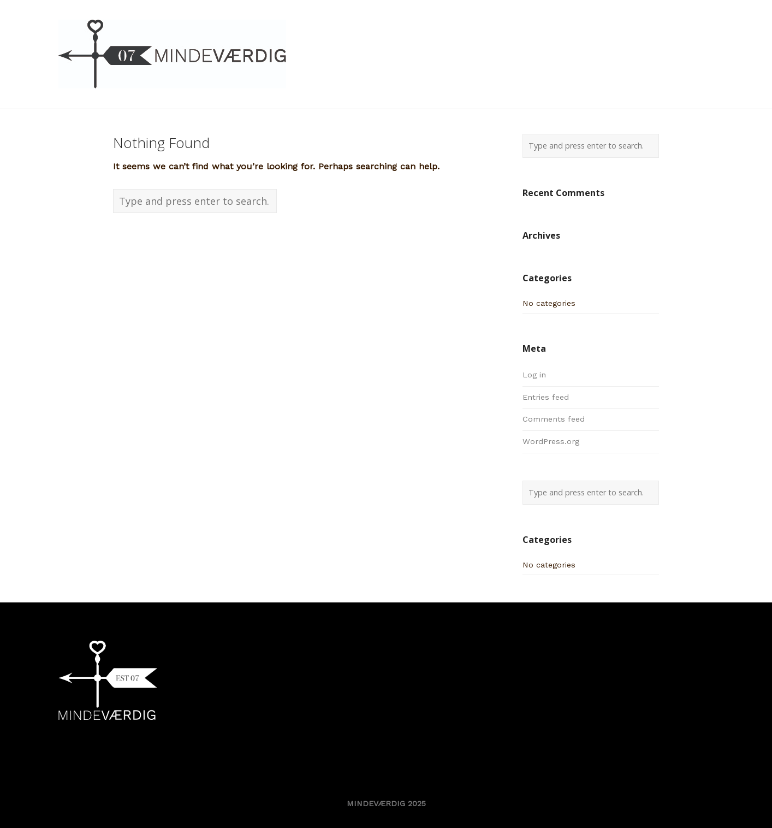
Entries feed (545, 397)
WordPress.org (550, 441)
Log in (534, 374)
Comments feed (553, 419)
